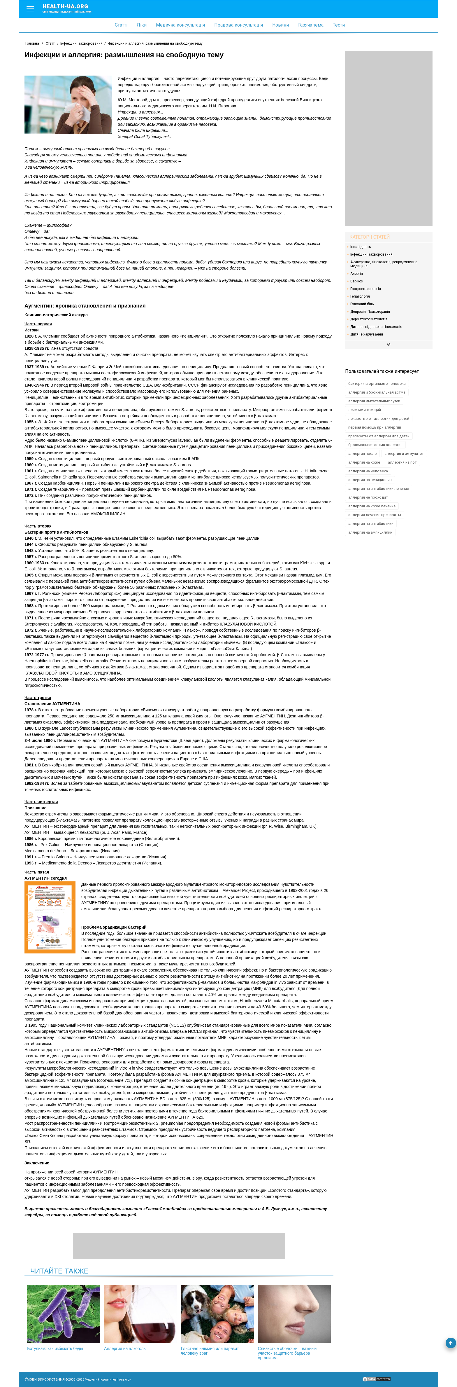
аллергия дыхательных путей (374, 401)
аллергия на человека (368, 471)
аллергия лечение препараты (374, 515)
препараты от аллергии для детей (378, 436)
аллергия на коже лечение (372, 506)
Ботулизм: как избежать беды (63, 1318)
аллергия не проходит (368, 497)
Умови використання (44, 1379)
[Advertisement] (389, 138)
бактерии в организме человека (377, 383)
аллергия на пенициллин (370, 480)
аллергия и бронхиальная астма (376, 392)
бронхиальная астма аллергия (375, 445)
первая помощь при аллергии (374, 427)
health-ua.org (72, 8)
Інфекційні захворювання (371, 254)
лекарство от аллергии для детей (378, 418)
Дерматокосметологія (368, 319)
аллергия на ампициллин (370, 532)
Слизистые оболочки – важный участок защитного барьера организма (294, 1322)
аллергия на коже (364, 462)
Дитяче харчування (366, 334)
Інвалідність (360, 247)
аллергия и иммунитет (404, 453)
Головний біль (362, 304)
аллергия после (362, 453)
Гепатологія (360, 296)
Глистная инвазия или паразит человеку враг (217, 1320)
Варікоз (356, 281)
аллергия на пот (402, 462)
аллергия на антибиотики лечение (378, 488)
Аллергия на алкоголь (140, 1318)
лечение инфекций (364, 410)
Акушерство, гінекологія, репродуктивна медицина (383, 264)
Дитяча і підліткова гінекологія (376, 327)
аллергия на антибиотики (370, 523)
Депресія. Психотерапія (370, 312)
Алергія (356, 274)
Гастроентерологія (365, 289)
